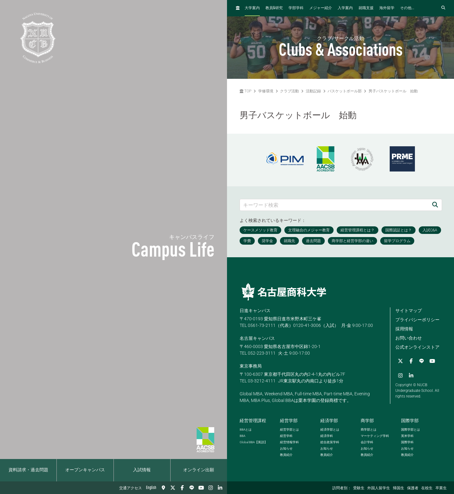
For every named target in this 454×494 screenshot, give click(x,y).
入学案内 (345, 8)
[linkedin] (220, 487)
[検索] (435, 204)
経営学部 (289, 420)
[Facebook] (182, 487)
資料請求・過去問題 (28, 470)
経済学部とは (329, 429)
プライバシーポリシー (417, 319)
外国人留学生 (378, 488)
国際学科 (407, 442)
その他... (407, 8)
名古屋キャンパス (257, 338)
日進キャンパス (255, 310)
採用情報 (404, 328)
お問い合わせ (408, 337)
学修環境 (265, 91)
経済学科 (326, 436)
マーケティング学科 (375, 436)
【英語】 (253, 442)
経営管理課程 (253, 420)
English (151, 487)
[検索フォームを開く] (443, 8)
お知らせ (286, 448)
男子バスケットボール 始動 (393, 91)
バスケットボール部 (345, 91)
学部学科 (296, 8)
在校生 (427, 488)
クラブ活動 (289, 91)
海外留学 (386, 8)
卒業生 (441, 488)
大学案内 (252, 8)
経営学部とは (289, 429)
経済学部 (329, 420)
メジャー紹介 (320, 8)
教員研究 (274, 8)
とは (246, 429)
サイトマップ (408, 310)
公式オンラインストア (417, 347)
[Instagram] (210, 487)
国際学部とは (410, 429)
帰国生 (398, 488)
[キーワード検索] (334, 204)
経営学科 (286, 436)
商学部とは (368, 429)
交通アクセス (130, 488)
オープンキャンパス (85, 470)
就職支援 (366, 8)
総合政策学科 (329, 442)
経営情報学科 (289, 442)
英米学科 (407, 436)
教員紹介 (286, 454)
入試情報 (142, 470)
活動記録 (313, 91)
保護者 (412, 488)
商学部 (367, 420)
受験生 (358, 488)
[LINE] (191, 487)
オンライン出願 (198, 470)
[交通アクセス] (163, 487)
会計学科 (367, 442)
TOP (245, 91)
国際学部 (410, 420)
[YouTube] (201, 487)
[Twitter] (173, 487)
